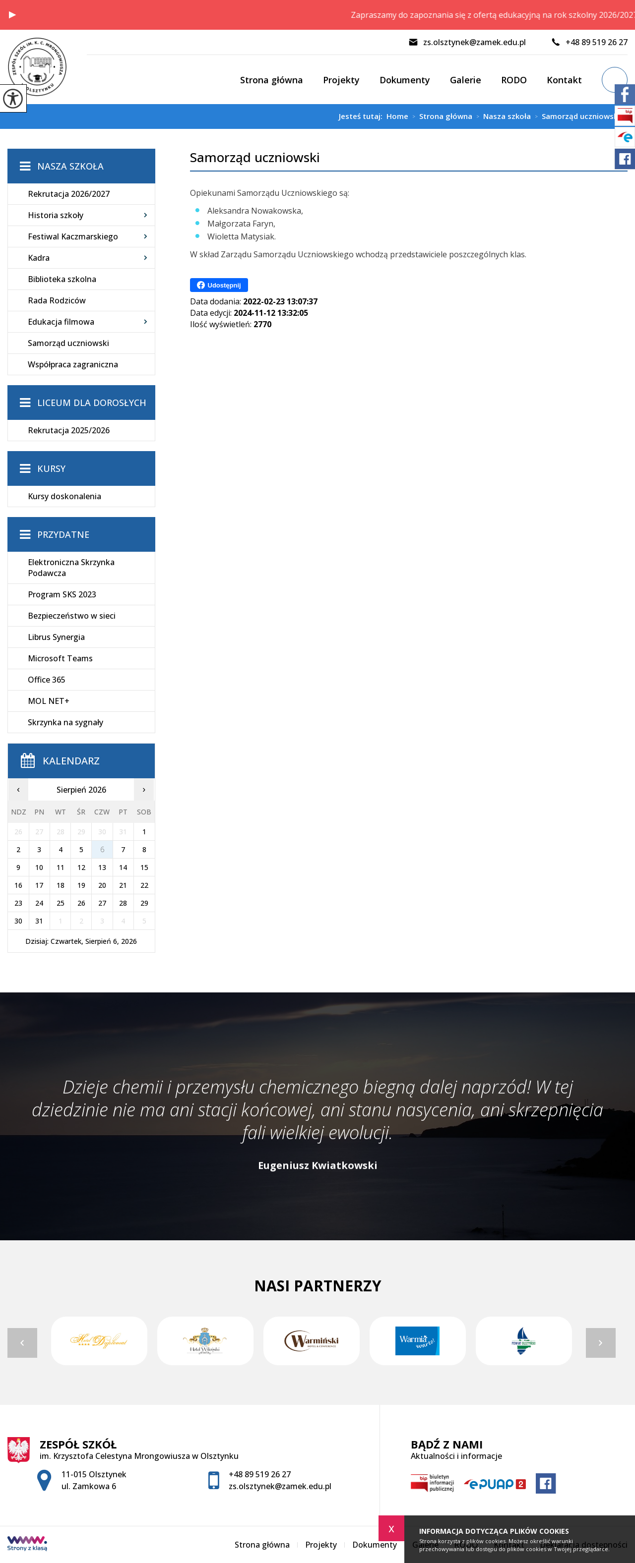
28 (123, 903)
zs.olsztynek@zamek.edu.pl (467, 42)
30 (18, 921)
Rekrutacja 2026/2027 (69, 193)
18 (60, 885)
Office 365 (46, 679)
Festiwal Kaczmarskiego (73, 236)
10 (39, 867)
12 (81, 867)
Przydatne (63, 534)
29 (144, 903)
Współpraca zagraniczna (73, 364)
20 (102, 885)
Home (397, 116)
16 (18, 885)
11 (60, 867)
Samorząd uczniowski (255, 157)
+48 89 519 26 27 (589, 42)
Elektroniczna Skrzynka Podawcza (71, 568)
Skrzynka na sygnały (65, 722)
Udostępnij (219, 285)
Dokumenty (405, 80)
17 (39, 885)
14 (123, 867)
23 (18, 903)
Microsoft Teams (60, 658)
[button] (12, 15)
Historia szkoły (55, 215)
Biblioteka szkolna (62, 279)
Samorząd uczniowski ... (579, 116)
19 (81, 885)
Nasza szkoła (501, 116)
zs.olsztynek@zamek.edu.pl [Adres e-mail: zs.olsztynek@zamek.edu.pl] (280, 1486)
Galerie (465, 80)
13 (102, 867)
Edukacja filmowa (61, 321)
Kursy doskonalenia (64, 496)
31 (39, 921)
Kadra (39, 257)
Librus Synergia (56, 637)
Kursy (51, 468)
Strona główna (271, 80)
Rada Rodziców (57, 300)
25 (60, 903)
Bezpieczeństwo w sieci (72, 615)
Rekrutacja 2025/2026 (69, 430)
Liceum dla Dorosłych (91, 402)
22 (144, 885)
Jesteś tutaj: (362, 116)
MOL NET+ (48, 700)
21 (123, 885)
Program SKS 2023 (62, 594)
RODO (514, 80)
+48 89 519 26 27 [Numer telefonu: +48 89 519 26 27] (260, 1474)
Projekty (341, 80)
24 (39, 903)
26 (81, 903)
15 (144, 867)
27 (102, 903)
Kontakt (564, 80)
